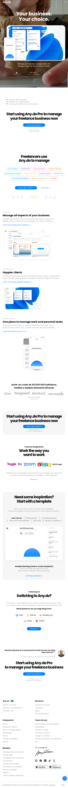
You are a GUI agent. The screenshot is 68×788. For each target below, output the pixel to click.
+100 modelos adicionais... (14, 775)
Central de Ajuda (42, 705)
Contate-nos (8, 711)
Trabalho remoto (42, 733)
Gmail (5, 736)
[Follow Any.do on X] (54, 761)
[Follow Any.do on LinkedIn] (45, 761)
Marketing (39, 727)
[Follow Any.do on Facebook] (41, 761)
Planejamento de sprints (13, 752)
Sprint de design (10, 769)
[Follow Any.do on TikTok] (50, 761)
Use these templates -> (34, 576)
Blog (37, 711)
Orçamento (8, 761)
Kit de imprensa (42, 714)
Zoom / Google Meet (12, 730)
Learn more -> (34, 479)
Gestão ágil (7, 755)
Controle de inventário (12, 767)
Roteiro (6, 772)
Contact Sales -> (45, 188)
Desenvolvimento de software (48, 739)
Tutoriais (38, 708)
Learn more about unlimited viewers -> (17, 282)
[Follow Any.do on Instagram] (36, 761)
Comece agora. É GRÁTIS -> (34, 125)
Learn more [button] (52, 785)
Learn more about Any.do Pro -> (15, 331)
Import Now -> (35, 628)
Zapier (5, 742)
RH (36, 742)
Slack (5, 724)
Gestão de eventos (11, 764)
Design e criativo (42, 736)
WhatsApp (7, 733)
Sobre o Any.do (9, 705)
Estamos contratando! (12, 708)
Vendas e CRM (41, 730)
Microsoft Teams (10, 727)
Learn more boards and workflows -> (17, 225)
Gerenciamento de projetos (47, 724)
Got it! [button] (63, 785)
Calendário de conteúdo (13, 758)
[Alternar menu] (65, 2)
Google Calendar (10, 739)
